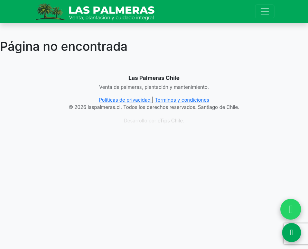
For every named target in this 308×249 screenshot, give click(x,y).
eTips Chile (170, 120)
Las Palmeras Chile (154, 77)
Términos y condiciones (182, 100)
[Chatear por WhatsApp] (290, 209)
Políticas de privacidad (125, 100)
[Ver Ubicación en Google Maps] (291, 232)
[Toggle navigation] (264, 11)
